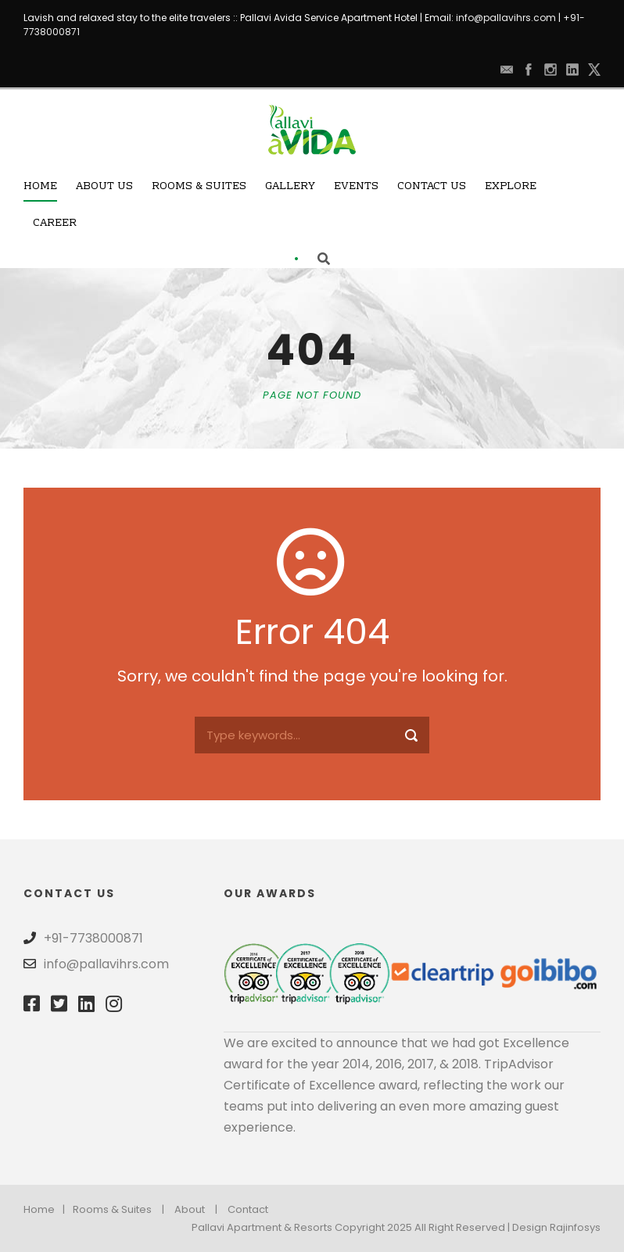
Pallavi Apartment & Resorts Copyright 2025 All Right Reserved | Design (371, 1227)
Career (55, 223)
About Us (104, 186)
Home (40, 186)
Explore (510, 186)
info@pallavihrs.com (506, 17)
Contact (248, 1209)
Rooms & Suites (199, 186)
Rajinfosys (575, 1227)
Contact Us (431, 186)
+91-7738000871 (93, 938)
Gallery (290, 186)
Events (356, 186)
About (189, 1209)
